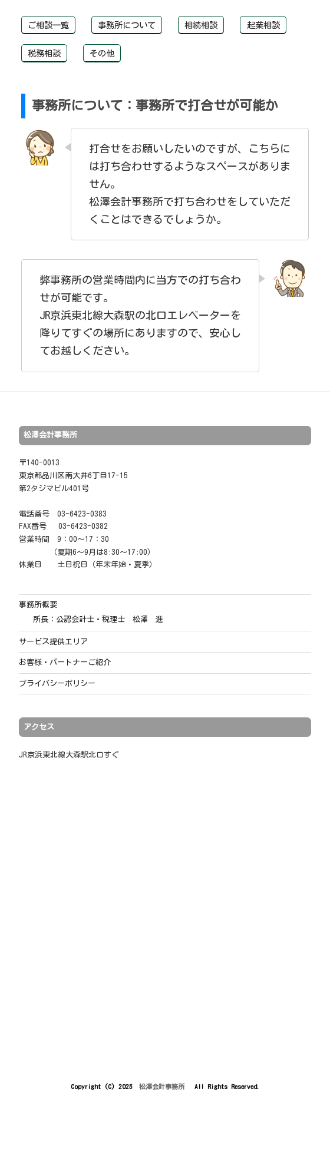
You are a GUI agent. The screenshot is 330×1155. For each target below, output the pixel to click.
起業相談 (263, 25)
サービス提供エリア (53, 642)
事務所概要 (38, 604)
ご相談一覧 (48, 25)
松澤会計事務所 (163, 1086)
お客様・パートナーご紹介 (65, 662)
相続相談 (200, 25)
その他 (102, 53)
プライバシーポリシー (57, 683)
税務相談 (44, 53)
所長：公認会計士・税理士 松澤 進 (98, 619)
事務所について (127, 25)
